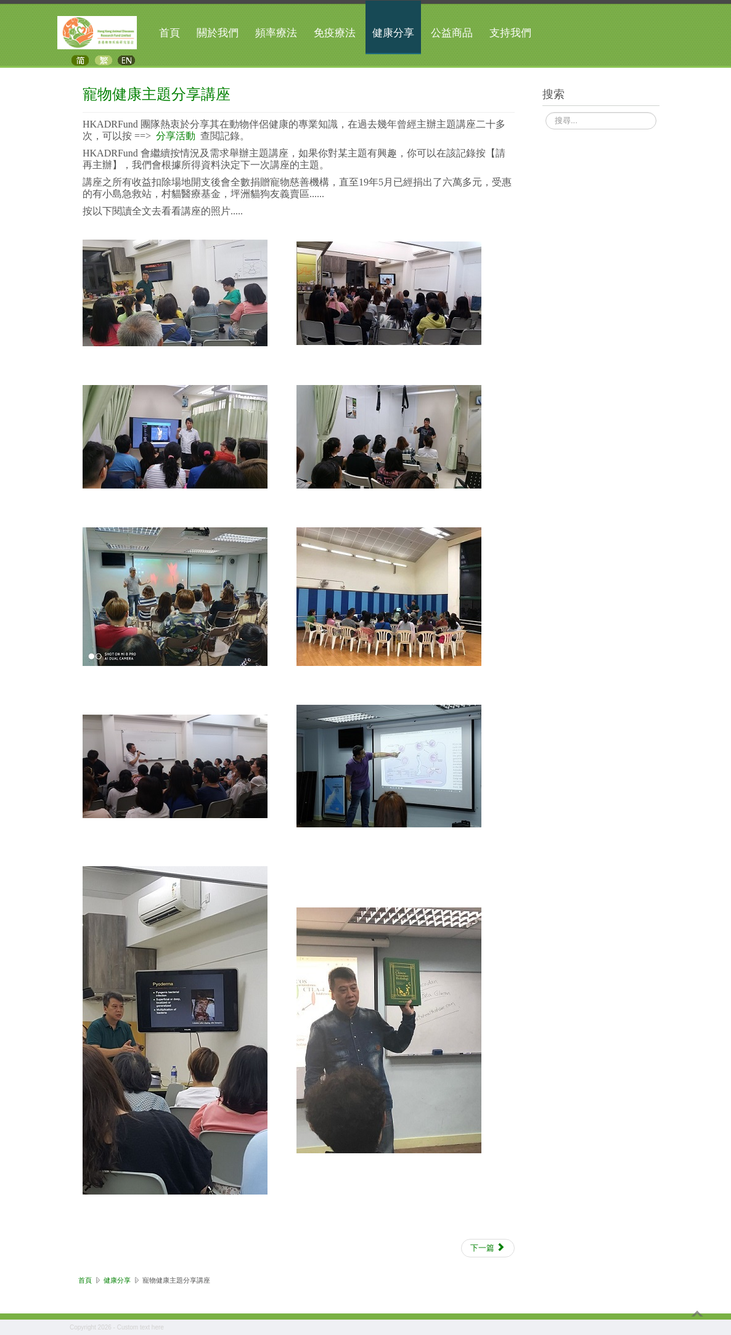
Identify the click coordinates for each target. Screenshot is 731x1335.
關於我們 (218, 33)
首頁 (169, 33)
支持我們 (510, 33)
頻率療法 (276, 33)
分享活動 (175, 136)
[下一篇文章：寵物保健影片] (488, 1248)
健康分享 (393, 33)
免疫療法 (335, 33)
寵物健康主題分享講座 (157, 93)
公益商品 (452, 33)
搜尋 (545, 113)
